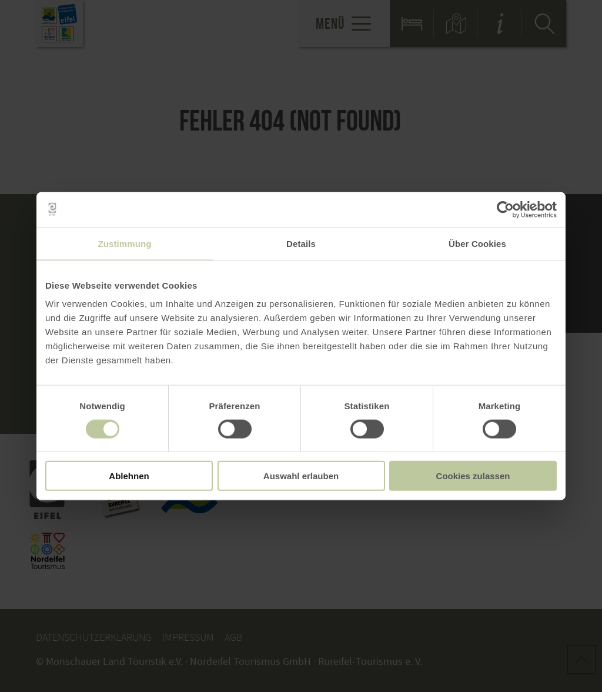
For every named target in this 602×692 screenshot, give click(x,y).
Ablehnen (129, 476)
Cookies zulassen (473, 476)
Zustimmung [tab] (125, 243)
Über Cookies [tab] (477, 243)
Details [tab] (301, 243)
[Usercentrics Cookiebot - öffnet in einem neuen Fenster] (505, 209)
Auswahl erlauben (301, 476)
